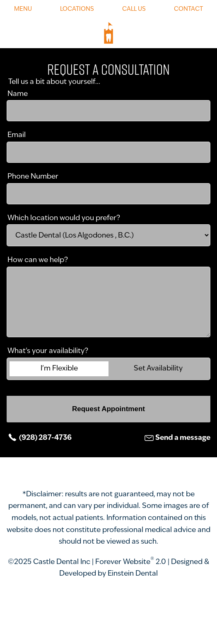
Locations (77, 9)
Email (16, 135)
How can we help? (37, 260)
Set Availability (158, 368)
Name (17, 94)
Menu (23, 9)
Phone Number (32, 176)
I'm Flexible (59, 368)
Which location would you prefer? (63, 218)
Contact (188, 9)
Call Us (134, 9)
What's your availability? (47, 351)
